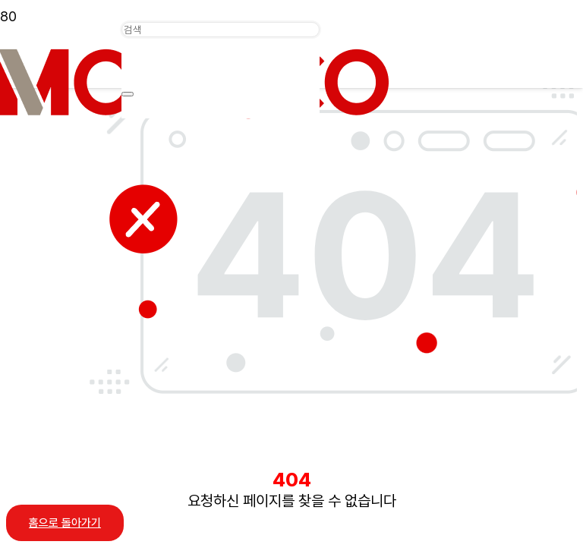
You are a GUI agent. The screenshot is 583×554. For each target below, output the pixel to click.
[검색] (220, 29)
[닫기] (127, 94)
